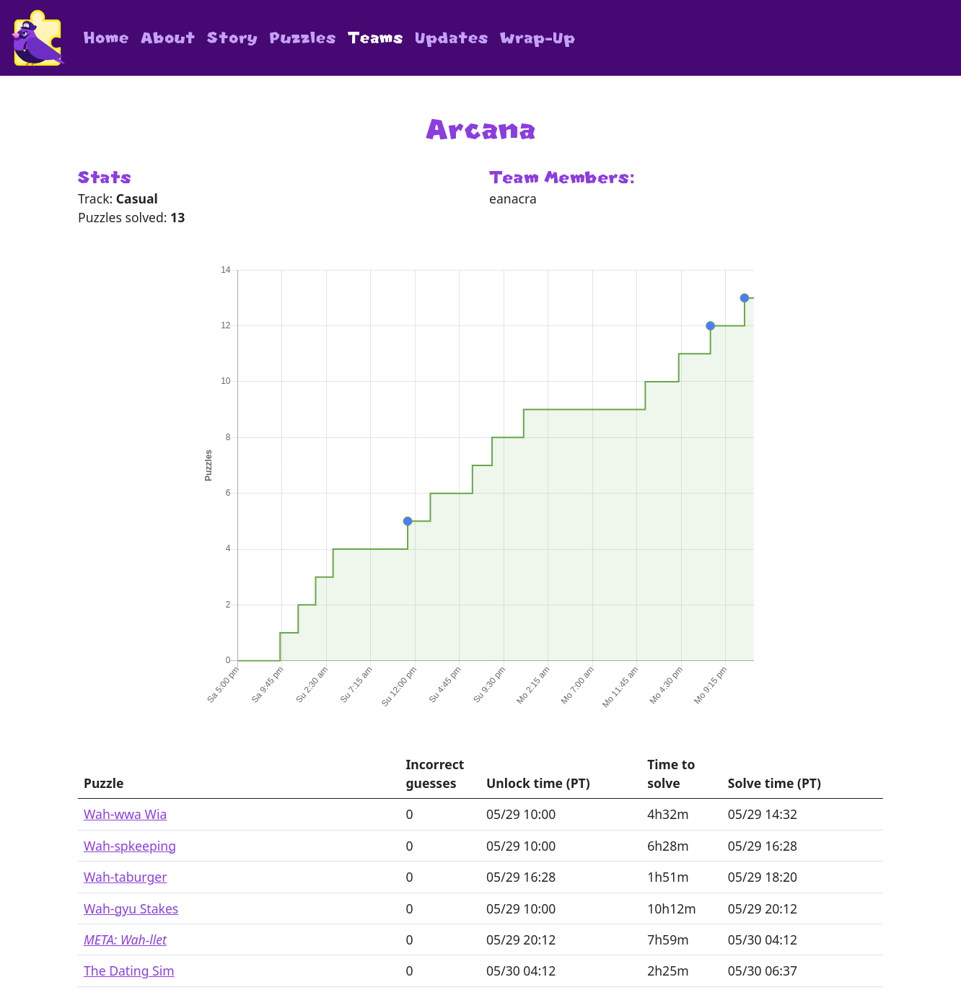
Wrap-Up (538, 38)
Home (106, 38)
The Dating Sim (129, 970)
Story (232, 38)
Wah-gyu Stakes (131, 908)
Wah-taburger (125, 876)
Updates (451, 38)
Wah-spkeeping (130, 845)
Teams (375, 38)
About (168, 38)
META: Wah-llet (125, 939)
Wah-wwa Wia (125, 814)
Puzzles (303, 38)
